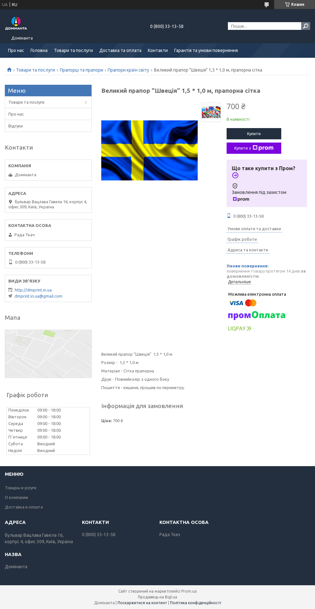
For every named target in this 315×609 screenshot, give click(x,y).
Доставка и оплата (24, 507)
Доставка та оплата (120, 50)
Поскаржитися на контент (142, 603)
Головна (39, 50)
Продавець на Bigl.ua (157, 597)
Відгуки (15, 126)
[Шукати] (305, 26)
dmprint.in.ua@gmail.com (38, 296)
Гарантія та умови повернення (206, 50)
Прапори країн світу (128, 70)
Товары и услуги (20, 487)
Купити (254, 133)
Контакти (158, 50)
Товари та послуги (73, 50)
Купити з (254, 148)
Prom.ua (189, 591)
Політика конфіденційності (195, 603)
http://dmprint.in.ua (33, 290)
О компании (16, 497)
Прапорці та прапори (81, 70)
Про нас (16, 50)
